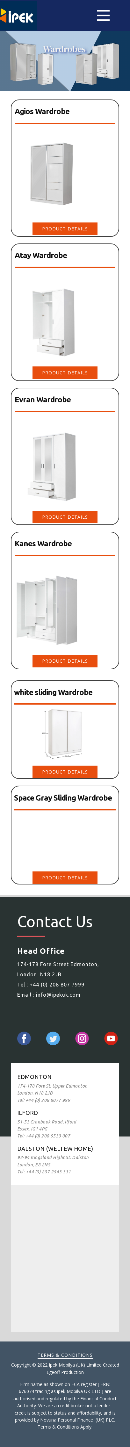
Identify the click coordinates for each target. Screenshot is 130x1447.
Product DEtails (65, 229)
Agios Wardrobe (42, 111)
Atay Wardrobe (41, 255)
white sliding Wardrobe (53, 692)
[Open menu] (103, 15)
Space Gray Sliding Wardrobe (63, 798)
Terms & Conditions (65, 1355)
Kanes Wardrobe (43, 543)
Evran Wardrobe (43, 399)
